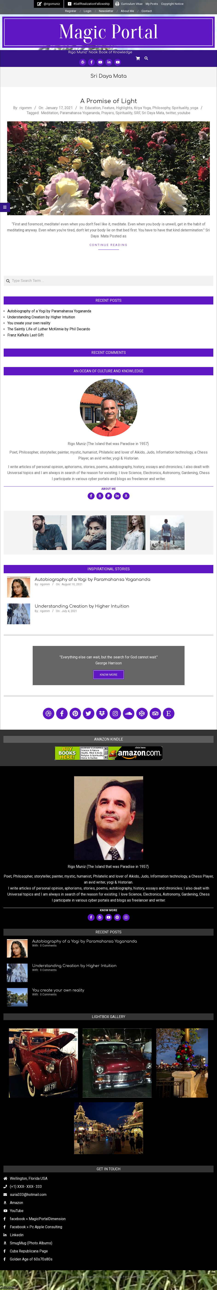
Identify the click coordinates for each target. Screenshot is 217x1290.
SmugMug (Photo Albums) (31, 1243)
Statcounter (9, 1287)
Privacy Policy (76, 1276)
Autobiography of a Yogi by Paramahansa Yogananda (49, 311)
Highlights (124, 108)
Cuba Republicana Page (29, 1251)
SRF (137, 113)
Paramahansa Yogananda (80, 113)
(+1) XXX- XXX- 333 (26, 1186)
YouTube (16, 1211)
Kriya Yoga (142, 108)
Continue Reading (109, 245)
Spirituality (180, 108)
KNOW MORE (108, 674)
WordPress (142, 1276)
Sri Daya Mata (153, 113)
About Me (108, 488)
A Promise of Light (108, 101)
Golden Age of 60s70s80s (31, 1259)
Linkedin (16, 1235)
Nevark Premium (112, 1276)
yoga (194, 108)
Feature (108, 108)
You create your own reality (28, 323)
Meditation (49, 113)
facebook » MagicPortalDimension (38, 1219)
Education (93, 108)
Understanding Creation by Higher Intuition (41, 317)
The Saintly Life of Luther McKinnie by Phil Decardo (48, 329)
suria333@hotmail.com (28, 1194)
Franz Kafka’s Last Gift (25, 335)
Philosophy (161, 108)
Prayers (107, 113)
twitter (171, 113)
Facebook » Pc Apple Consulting (36, 1227)
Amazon (16, 1202)
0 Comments (48, 945)
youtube (183, 113)
